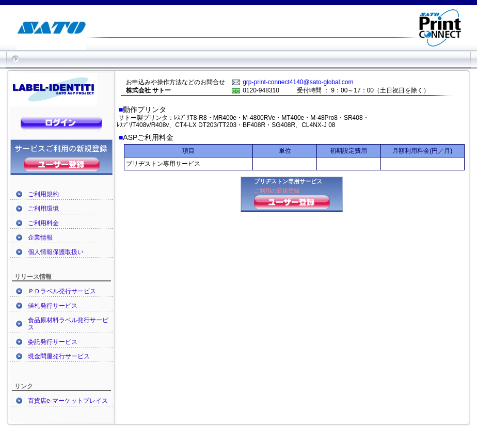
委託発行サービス (52, 341)
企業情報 (40, 237)
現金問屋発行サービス (59, 356)
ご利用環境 (43, 208)
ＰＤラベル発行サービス (62, 291)
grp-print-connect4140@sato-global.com (298, 82)
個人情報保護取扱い (56, 252)
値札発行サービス (52, 305)
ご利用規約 (43, 194)
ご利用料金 (43, 223)
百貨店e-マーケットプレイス (68, 400)
